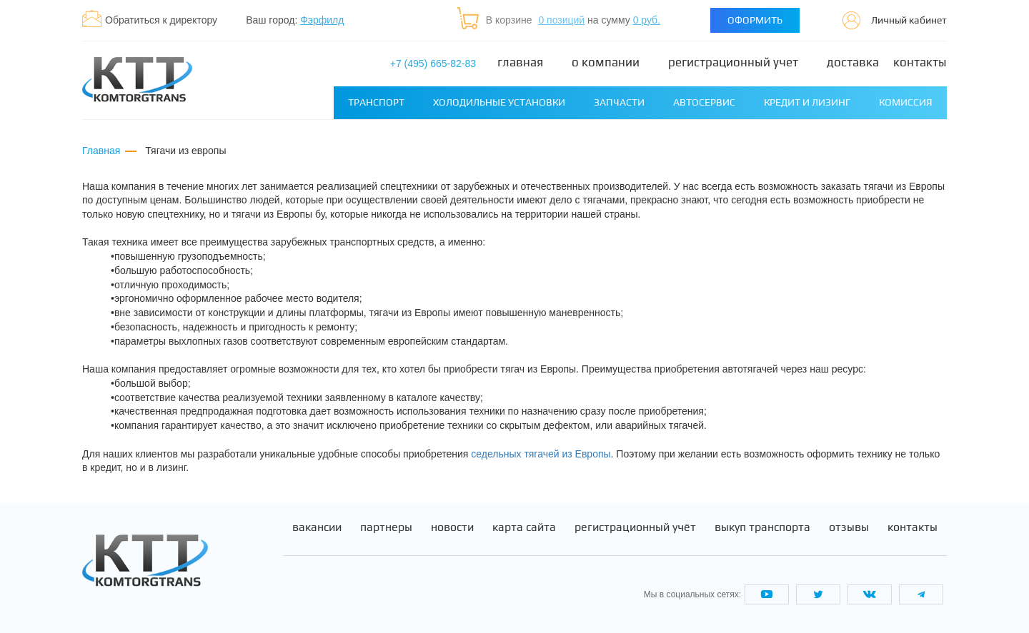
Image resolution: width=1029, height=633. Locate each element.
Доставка (853, 62)
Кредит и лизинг (807, 102)
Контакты (920, 62)
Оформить (754, 20)
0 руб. (646, 20)
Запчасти (619, 102)
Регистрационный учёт (635, 527)
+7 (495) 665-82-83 (433, 63)
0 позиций (561, 20)
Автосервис (704, 102)
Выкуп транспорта (762, 527)
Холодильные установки (499, 102)
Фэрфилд (322, 20)
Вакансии (317, 527)
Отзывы (849, 527)
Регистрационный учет (733, 62)
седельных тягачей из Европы (540, 454)
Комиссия (906, 102)
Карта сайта (524, 527)
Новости (452, 527)
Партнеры (386, 527)
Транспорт (376, 102)
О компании (606, 62)
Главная (520, 62)
